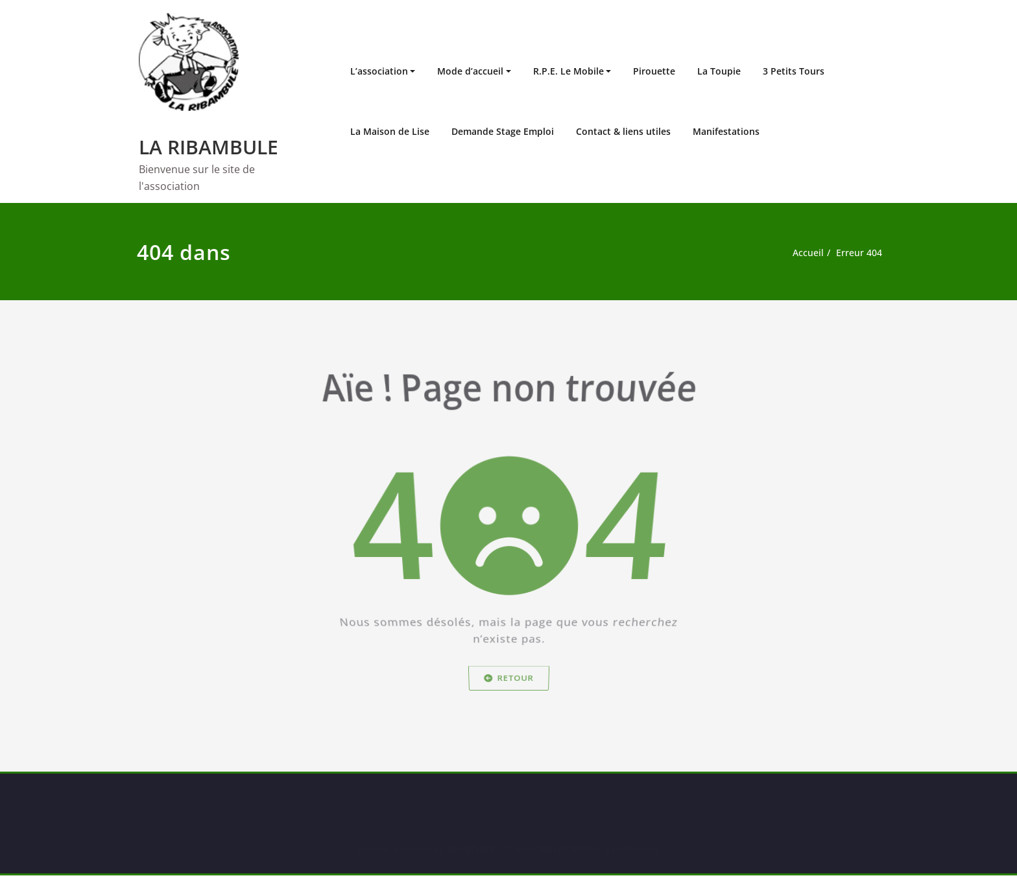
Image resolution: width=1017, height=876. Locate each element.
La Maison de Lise (389, 131)
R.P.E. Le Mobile (568, 71)
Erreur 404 (861, 252)
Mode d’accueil (470, 71)
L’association (379, 71)
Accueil (807, 252)
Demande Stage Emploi (502, 131)
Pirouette (654, 71)
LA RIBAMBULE (208, 147)
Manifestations (726, 131)
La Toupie (719, 71)
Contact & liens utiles (623, 131)
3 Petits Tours (793, 71)
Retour (509, 689)
